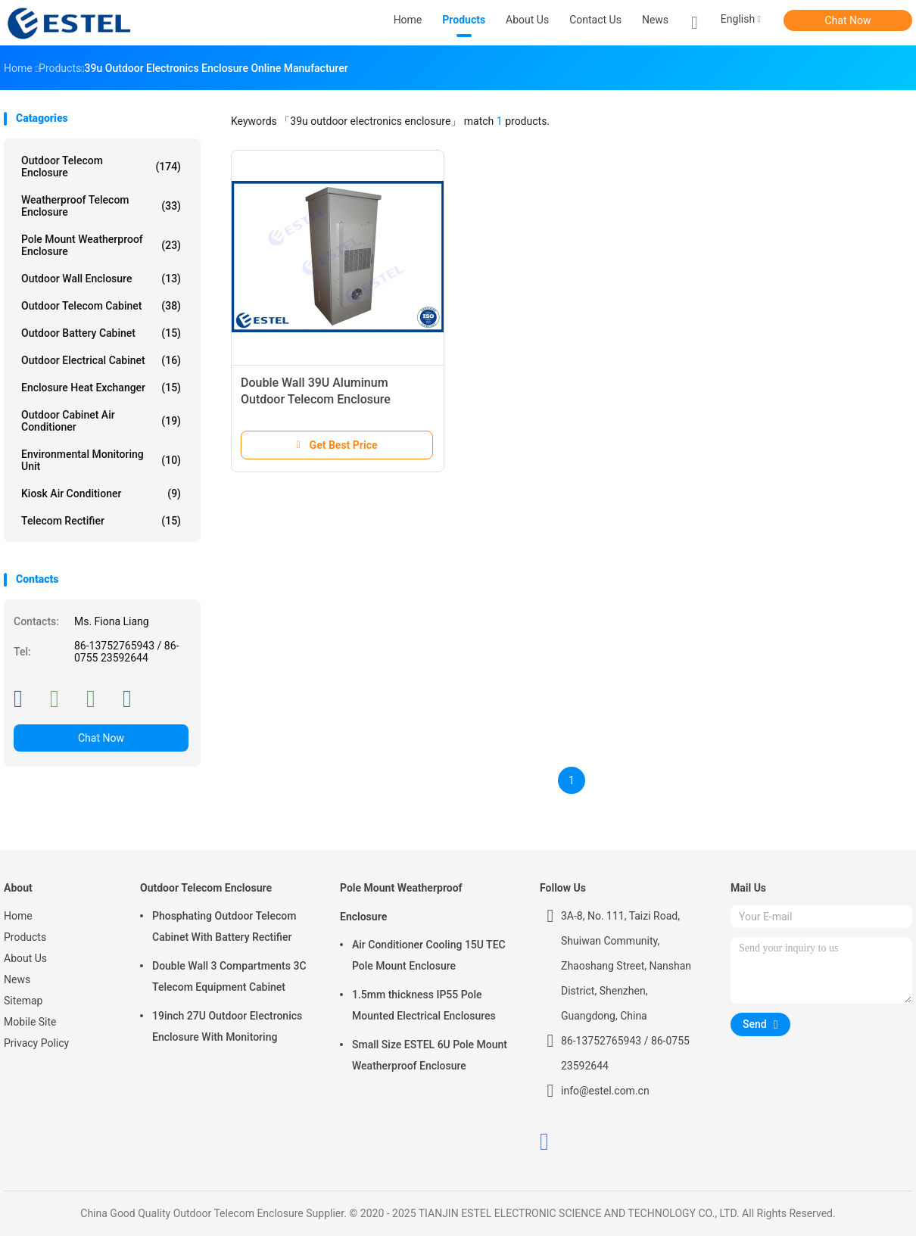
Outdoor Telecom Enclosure (101, 166)
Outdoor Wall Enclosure (101, 278)
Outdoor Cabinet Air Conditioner (101, 421)
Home (18, 916)
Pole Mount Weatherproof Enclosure (101, 245)
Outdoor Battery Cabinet (101, 333)
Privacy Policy (36, 1043)
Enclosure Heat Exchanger (101, 387)
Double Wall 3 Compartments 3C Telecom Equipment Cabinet (229, 976)
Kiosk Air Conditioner (101, 493)
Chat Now (848, 20)
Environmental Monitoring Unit (101, 460)
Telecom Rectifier (101, 520)
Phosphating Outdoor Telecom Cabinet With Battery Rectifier (224, 926)
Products (25, 937)
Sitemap (23, 1001)
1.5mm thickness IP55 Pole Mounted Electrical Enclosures (424, 1005)
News (17, 979)
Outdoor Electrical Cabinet (101, 360)
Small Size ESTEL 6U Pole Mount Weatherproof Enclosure (429, 1055)
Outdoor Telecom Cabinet (101, 305)
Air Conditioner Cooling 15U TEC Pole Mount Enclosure (429, 955)
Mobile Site (30, 1022)
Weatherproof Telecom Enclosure (101, 206)
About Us (25, 958)
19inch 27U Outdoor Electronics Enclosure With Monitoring (227, 1026)
